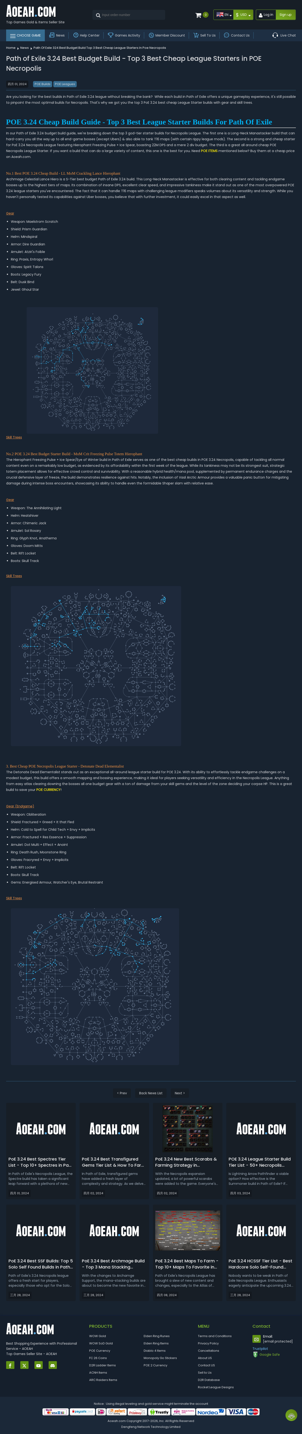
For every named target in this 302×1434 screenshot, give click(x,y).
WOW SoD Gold (101, 1343)
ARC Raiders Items (103, 1380)
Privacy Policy (208, 1343)
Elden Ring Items (156, 1343)
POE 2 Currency (155, 1365)
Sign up (286, 14)
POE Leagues (65, 84)
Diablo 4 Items (155, 1350)
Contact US (206, 1365)
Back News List (151, 1093)
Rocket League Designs (216, 1387)
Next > (180, 1093)
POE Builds (42, 84)
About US (205, 1358)
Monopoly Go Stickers (160, 1358)
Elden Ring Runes (157, 1336)
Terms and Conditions (215, 1336)
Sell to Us (205, 1372)
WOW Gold (97, 1336)
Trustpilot (260, 1348)
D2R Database (209, 1380)
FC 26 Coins (98, 1358)
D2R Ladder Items (102, 1365)
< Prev (122, 1093)
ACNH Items (98, 1372)
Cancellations (208, 1350)
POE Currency (99, 1350)
